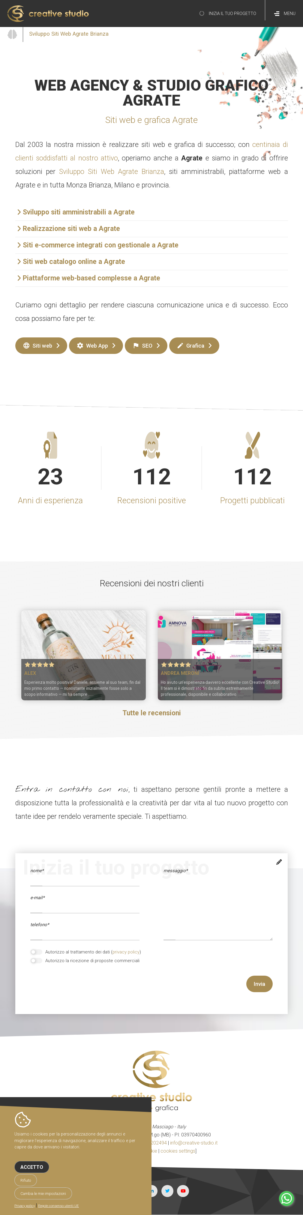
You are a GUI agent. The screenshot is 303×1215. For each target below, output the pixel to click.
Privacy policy (24, 1206)
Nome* (37, 870)
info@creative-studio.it (194, 1143)
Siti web (37, 345)
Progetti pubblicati (252, 500)
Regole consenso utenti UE (58, 1206)
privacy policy (126, 952)
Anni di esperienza (50, 500)
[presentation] (76, 987)
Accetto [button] (31, 1167)
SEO (142, 345)
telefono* (39, 924)
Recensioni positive (151, 500)
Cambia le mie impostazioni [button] (43, 1193)
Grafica (190, 345)
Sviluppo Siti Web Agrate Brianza (111, 172)
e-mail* (37, 897)
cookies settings (177, 1151)
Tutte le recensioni (151, 713)
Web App (92, 345)
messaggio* (176, 870)
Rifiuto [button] (25, 1180)
